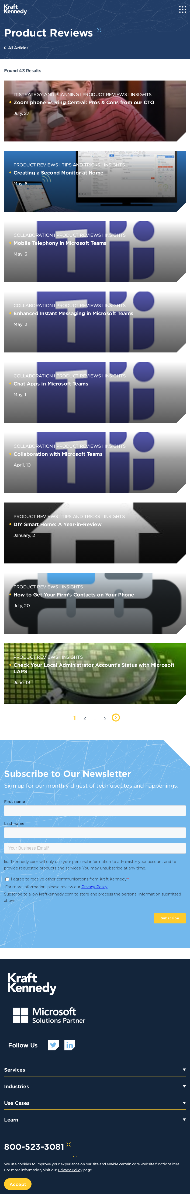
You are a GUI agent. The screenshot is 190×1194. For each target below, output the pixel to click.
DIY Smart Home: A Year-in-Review (57, 524)
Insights (141, 94)
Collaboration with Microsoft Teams (57, 454)
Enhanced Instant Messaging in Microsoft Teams (73, 313)
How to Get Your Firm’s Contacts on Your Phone (73, 595)
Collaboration (33, 235)
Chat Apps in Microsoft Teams (50, 384)
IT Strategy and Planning (46, 94)
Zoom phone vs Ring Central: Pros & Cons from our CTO (83, 102)
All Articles (18, 47)
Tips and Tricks (81, 164)
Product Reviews (104, 94)
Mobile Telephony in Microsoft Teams (59, 243)
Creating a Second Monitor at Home (58, 173)
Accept (17, 1184)
